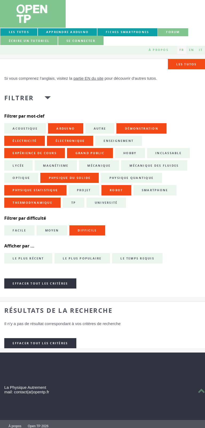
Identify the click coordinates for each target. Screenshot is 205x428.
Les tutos (19, 32)
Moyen (52, 230)
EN (191, 50)
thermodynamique (32, 203)
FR (181, 50)
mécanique (99, 165)
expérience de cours (35, 153)
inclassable (168, 153)
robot (116, 190)
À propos (158, 50)
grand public (90, 153)
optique (21, 178)
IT (201, 50)
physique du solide (69, 178)
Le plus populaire (82, 258)
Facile (19, 230)
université (106, 203)
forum (173, 32)
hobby (129, 153)
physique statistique (35, 190)
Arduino (65, 128)
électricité (25, 141)
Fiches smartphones (127, 32)
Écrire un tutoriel (29, 41)
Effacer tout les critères (40, 283)
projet (84, 190)
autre (100, 128)
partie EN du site (88, 78)
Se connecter (80, 41)
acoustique (25, 128)
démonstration (141, 128)
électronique (70, 141)
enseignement (118, 141)
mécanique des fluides (154, 165)
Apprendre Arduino (67, 32)
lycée (18, 165)
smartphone (155, 190)
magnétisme (55, 165)
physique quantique (131, 178)
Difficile (87, 230)
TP (73, 203)
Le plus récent (28, 258)
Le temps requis (137, 258)
